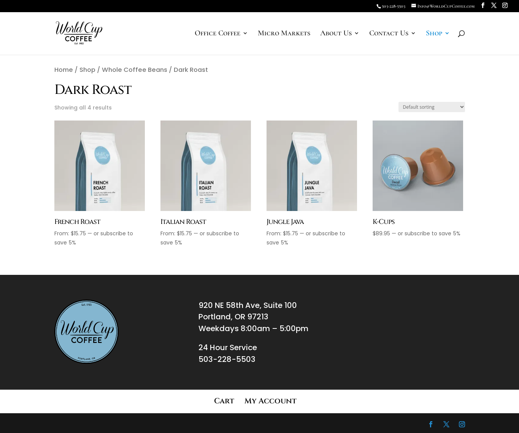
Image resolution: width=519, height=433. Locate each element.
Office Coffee (217, 34)
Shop (434, 34)
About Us (336, 34)
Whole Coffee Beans (134, 69)
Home (63, 69)
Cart (224, 401)
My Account (270, 401)
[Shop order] (431, 107)
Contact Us (388, 34)
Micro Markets (284, 34)
